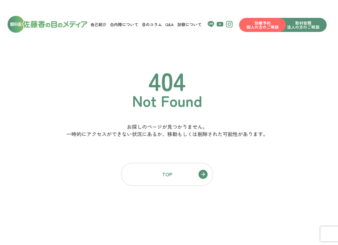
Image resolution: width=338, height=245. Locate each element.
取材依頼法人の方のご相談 (303, 25)
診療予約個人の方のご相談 (262, 25)
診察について (189, 24)
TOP (167, 174)
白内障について (124, 24)
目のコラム (152, 24)
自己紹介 (98, 24)
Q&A (169, 24)
